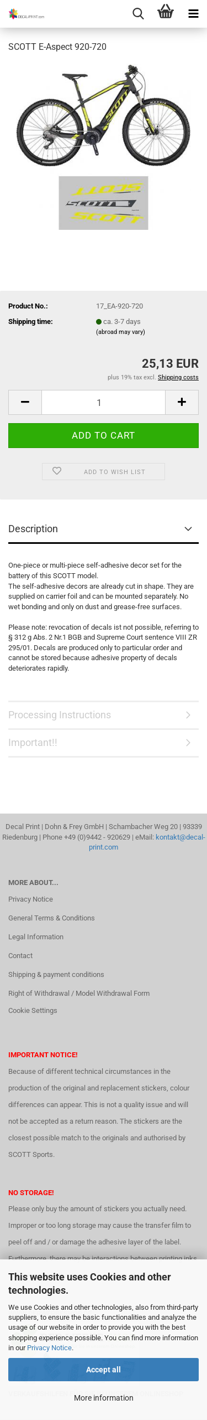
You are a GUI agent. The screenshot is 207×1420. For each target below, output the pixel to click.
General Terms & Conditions (51, 918)
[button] (24, 402)
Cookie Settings (32, 1010)
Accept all (103, 1369)
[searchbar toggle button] (138, 14)
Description (33, 528)
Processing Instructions (59, 715)
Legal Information (35, 937)
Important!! (32, 742)
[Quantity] (103, 402)
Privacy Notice (49, 1348)
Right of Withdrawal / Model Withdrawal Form (79, 993)
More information (104, 1397)
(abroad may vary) (120, 332)
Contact (20, 955)
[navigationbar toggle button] (193, 14)
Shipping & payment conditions (56, 974)
